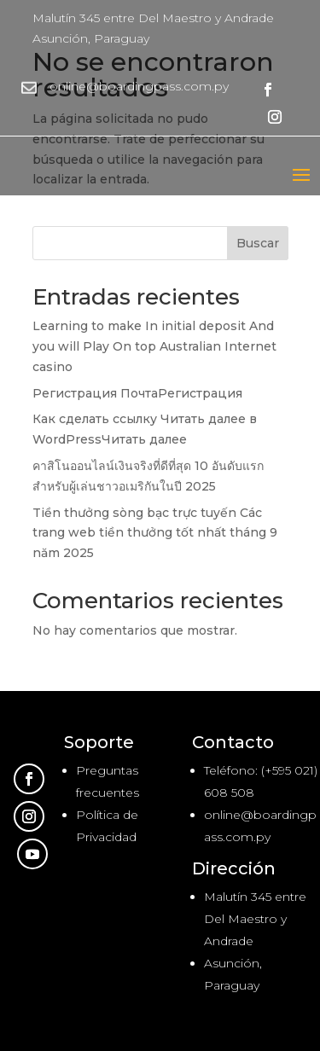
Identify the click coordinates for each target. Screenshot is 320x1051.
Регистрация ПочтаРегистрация (137, 393)
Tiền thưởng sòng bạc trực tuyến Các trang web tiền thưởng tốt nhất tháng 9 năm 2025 (154, 533)
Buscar (257, 243)
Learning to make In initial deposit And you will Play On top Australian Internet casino (154, 346)
